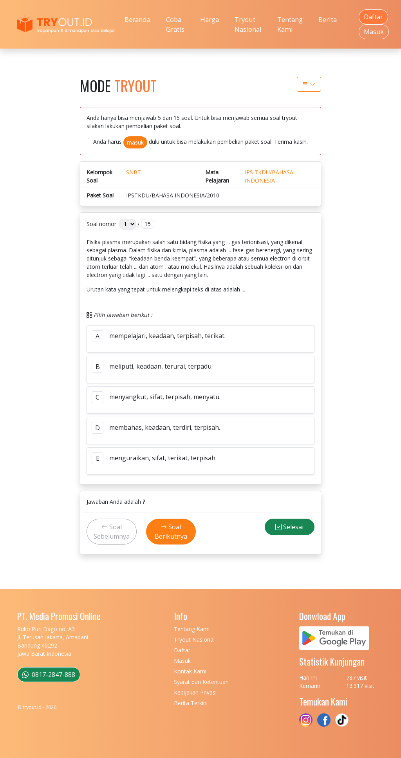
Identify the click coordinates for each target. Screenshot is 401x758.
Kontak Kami (190, 671)
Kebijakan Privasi (195, 692)
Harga (209, 19)
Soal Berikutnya (171, 532)
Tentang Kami (290, 24)
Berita (327, 19)
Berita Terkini (191, 703)
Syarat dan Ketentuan (201, 682)
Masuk (374, 31)
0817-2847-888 (48, 674)
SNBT (133, 172)
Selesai (289, 527)
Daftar (373, 17)
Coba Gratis (175, 24)
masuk (135, 142)
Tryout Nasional (248, 24)
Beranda (137, 19)
